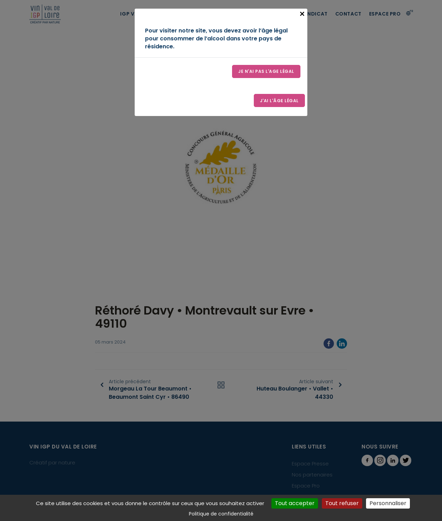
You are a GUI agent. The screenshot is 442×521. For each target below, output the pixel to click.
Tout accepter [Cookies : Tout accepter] (295, 503)
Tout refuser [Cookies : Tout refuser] (342, 503)
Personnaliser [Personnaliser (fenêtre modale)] (387, 503)
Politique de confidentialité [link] (221, 513)
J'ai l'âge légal (279, 101)
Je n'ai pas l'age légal (266, 72)
